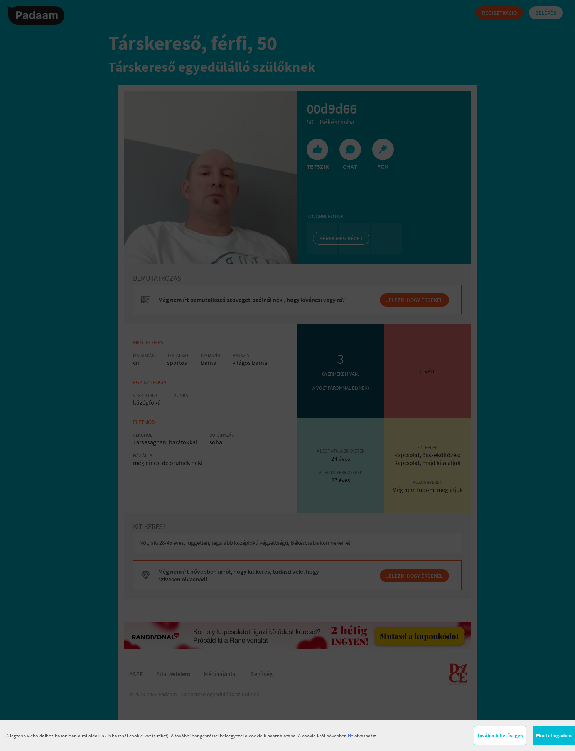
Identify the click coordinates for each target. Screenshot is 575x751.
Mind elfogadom (554, 735)
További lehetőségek (500, 735)
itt (350, 735)
